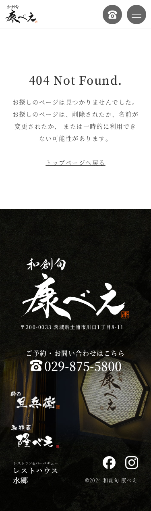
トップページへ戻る (75, 162)
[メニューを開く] (136, 14)
